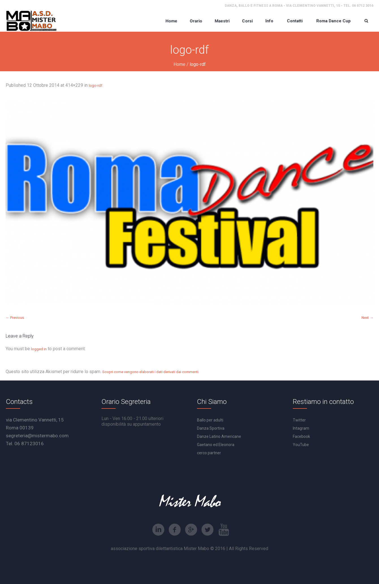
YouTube (301, 444)
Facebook (301, 436)
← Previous (15, 317)
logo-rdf (95, 85)
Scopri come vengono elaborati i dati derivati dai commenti (150, 372)
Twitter (299, 420)
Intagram (301, 428)
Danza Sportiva (210, 428)
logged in (39, 349)
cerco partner (209, 453)
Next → (367, 317)
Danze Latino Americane (219, 436)
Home (179, 64)
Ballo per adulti (210, 420)
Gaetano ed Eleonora (215, 444)
